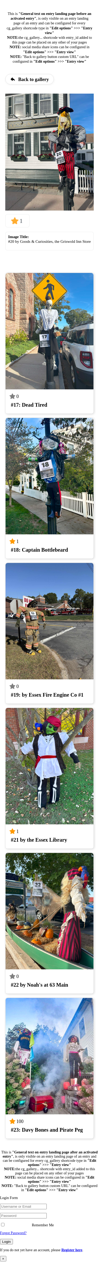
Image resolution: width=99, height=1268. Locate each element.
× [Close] (3, 1259)
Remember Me (27, 1225)
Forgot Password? (13, 1233)
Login (6, 1242)
